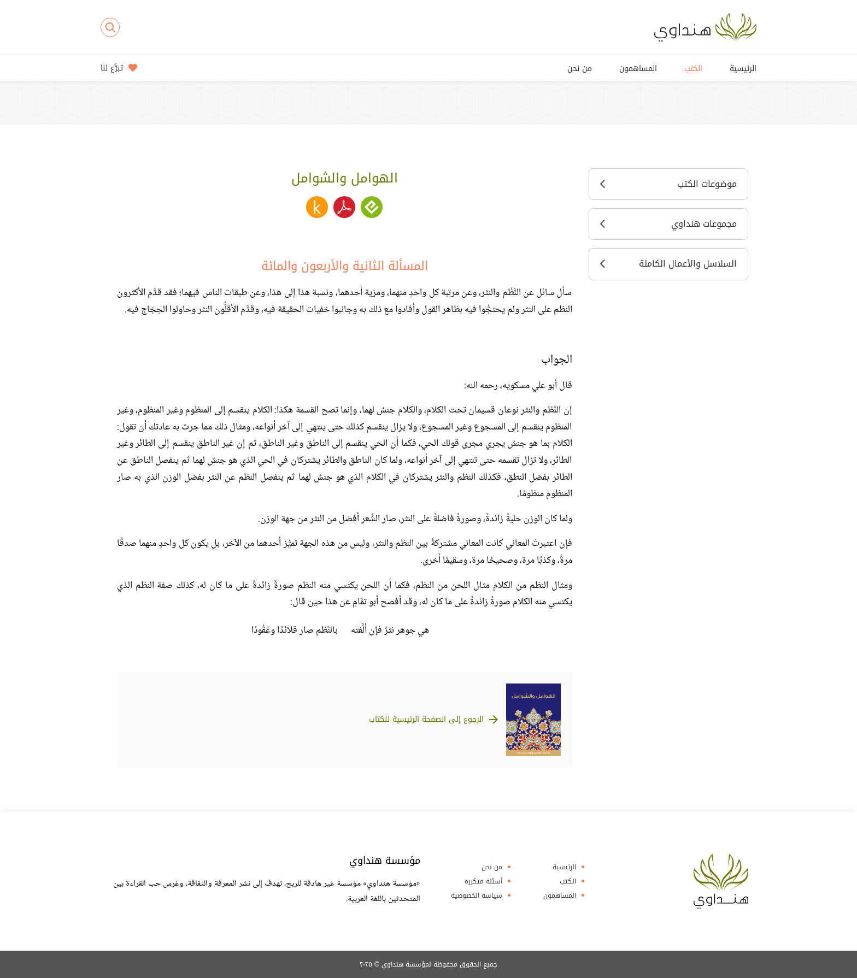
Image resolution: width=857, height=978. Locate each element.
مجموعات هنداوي (668, 223)
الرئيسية (743, 68)
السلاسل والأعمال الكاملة (668, 263)
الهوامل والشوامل (344, 178)
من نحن (579, 68)
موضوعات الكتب (668, 183)
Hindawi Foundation (721, 881)
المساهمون (638, 68)
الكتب (693, 68)
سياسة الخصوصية (476, 895)
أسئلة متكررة (483, 881)
